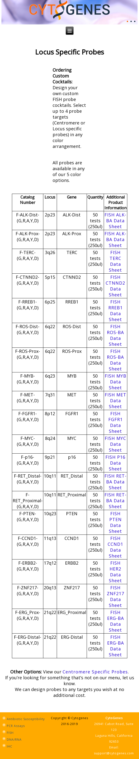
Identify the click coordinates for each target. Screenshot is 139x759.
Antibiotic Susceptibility (26, 719)
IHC (9, 746)
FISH (10, 733)
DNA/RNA (14, 739)
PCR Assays (16, 726)
